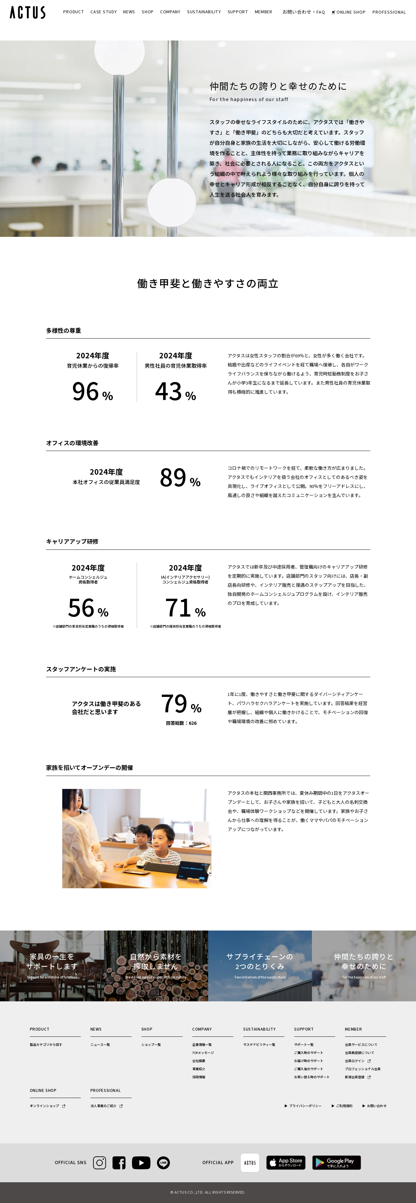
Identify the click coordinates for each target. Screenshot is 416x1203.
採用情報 (198, 1077)
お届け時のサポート (308, 1061)
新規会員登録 (358, 1077)
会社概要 (198, 1061)
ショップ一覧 (151, 1045)
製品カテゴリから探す (46, 1045)
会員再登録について (359, 1053)
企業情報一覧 (202, 1045)
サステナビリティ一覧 (259, 1045)
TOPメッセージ (203, 1053)
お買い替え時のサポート (312, 1077)
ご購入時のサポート (308, 1053)
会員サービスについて (361, 1045)
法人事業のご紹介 (106, 1106)
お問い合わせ (376, 1106)
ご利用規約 (344, 1106)
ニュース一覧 (100, 1045)
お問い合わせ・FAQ (303, 12)
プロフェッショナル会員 (363, 1069)
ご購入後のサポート (308, 1069)
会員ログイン (358, 1061)
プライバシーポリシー (305, 1106)
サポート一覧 (304, 1045)
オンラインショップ (47, 1106)
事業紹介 (198, 1069)
